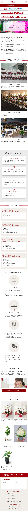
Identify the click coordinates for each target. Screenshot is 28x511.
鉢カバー (4, 485)
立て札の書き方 (10, 496)
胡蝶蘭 (4, 482)
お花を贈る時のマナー (12, 498)
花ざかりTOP (3, 19)
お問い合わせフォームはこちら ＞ (14, 390)
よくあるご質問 (10, 495)
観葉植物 (16, 482)
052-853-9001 (5, 374)
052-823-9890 (8, 294)
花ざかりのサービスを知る (12, 493)
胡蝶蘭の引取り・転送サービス (13, 508)
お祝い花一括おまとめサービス (13, 506)
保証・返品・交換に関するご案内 (14, 501)
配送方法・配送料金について (13, 499)
